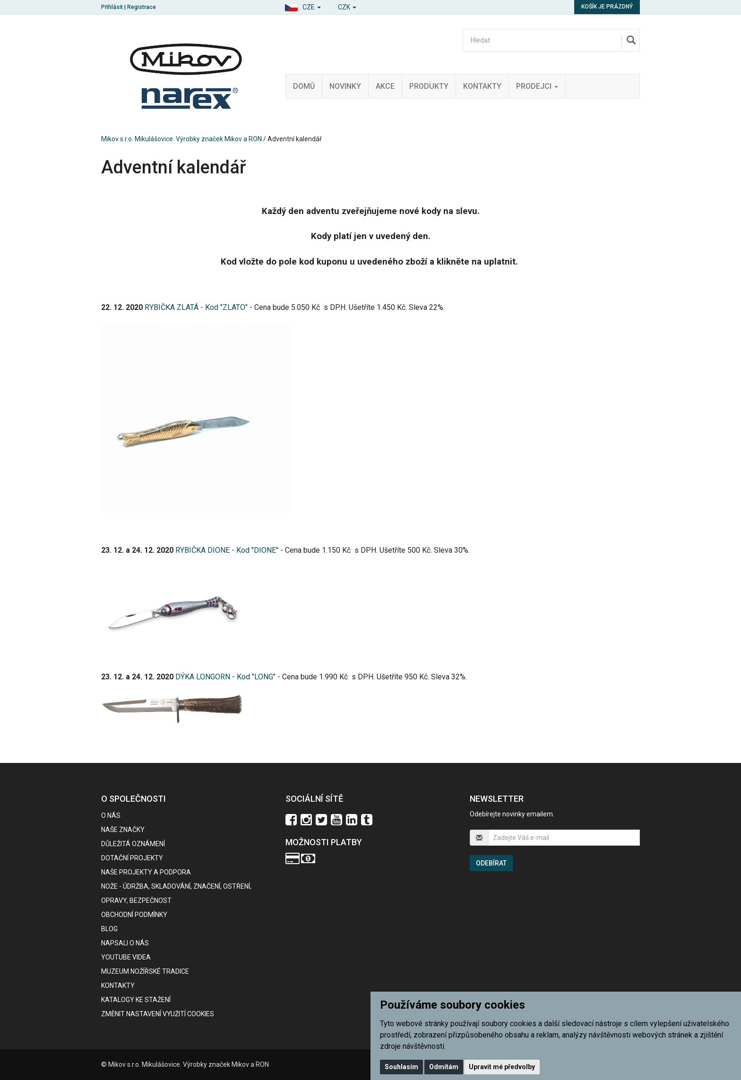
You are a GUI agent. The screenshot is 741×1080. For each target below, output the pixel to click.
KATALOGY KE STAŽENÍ (136, 999)
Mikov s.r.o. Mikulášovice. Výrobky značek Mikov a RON (181, 139)
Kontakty (482, 86)
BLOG (109, 929)
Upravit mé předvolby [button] (502, 1067)
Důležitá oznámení (133, 844)
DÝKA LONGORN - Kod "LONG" (225, 676)
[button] (302, 6)
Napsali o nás (125, 943)
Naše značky (123, 829)
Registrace (141, 7)
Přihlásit (112, 7)
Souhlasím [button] (401, 1067)
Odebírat (491, 863)
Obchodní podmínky (134, 914)
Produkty (428, 86)
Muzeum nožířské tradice (145, 971)
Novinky (345, 86)
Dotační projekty (132, 858)
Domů (304, 86)
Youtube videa (126, 957)
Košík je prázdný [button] (607, 6)
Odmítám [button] (443, 1067)
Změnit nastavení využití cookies (157, 1014)
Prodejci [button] (537, 86)
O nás (111, 815)
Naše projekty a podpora (146, 872)
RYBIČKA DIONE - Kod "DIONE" (226, 550)
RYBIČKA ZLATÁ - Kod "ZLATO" (196, 307)
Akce (385, 86)
